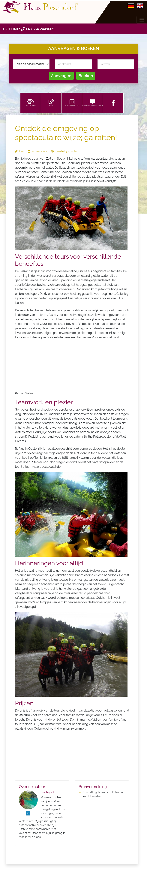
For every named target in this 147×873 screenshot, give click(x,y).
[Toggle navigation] (141, 19)
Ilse (21, 151)
